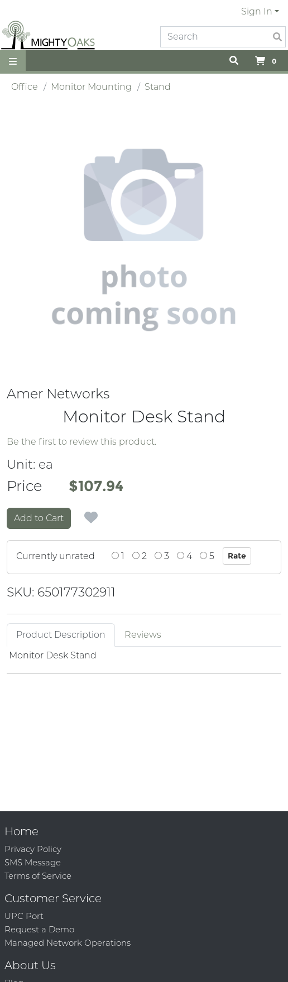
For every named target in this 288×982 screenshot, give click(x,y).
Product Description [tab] (60, 634)
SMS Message (32, 862)
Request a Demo (39, 929)
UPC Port (24, 916)
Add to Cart (39, 518)
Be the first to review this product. (81, 441)
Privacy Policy (32, 849)
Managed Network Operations (67, 942)
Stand (158, 86)
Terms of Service (37, 875)
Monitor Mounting (91, 86)
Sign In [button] (256, 11)
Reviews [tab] (142, 634)
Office (24, 86)
